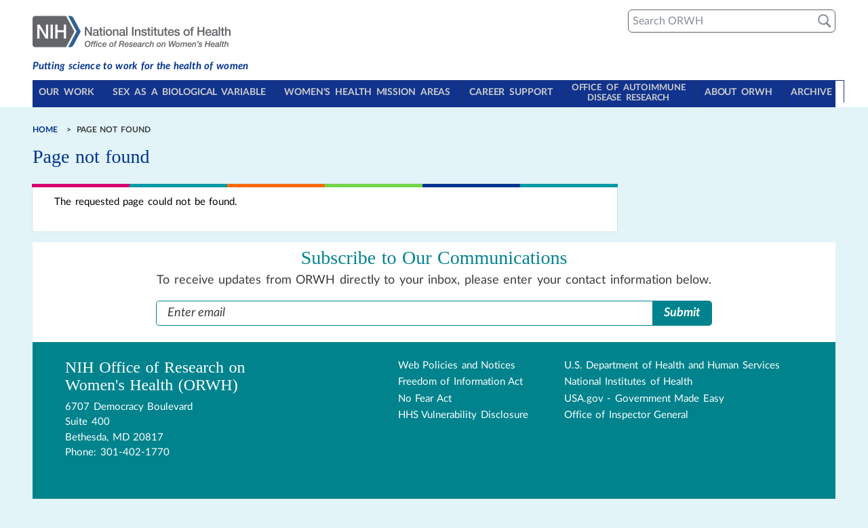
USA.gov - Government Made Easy (644, 395)
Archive (806, 92)
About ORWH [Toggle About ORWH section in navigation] (734, 92)
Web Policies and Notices (457, 361)
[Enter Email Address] (404, 309)
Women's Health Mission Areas (367, 92)
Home (45, 125)
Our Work (68, 92)
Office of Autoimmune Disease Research (623, 91)
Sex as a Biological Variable (190, 92)
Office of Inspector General (626, 412)
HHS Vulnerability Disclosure (463, 412)
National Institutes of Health (628, 378)
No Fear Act (425, 395)
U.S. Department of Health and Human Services (672, 361)
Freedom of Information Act (461, 378)
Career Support (509, 92)
